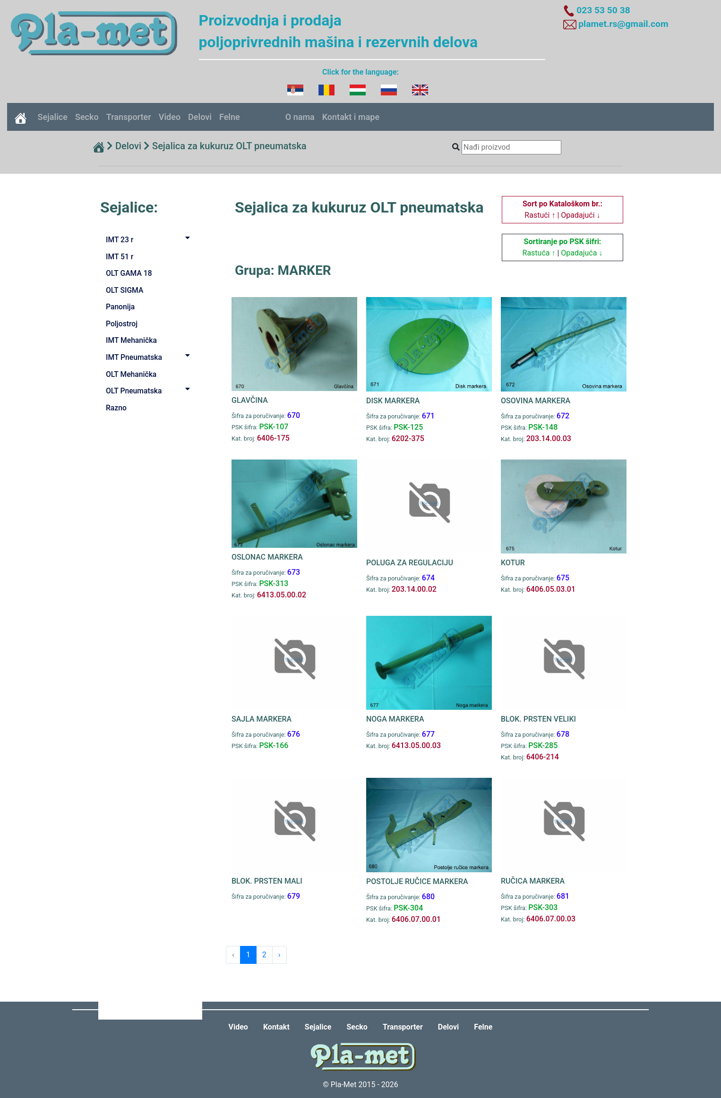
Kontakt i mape (350, 117)
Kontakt (276, 1026)
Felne (229, 117)
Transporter (128, 117)
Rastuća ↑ (539, 252)
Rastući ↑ (539, 215)
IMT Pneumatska (150, 357)
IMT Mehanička (131, 340)
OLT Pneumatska (150, 390)
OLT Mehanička (131, 374)
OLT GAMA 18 (129, 273)
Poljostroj (121, 323)
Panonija (120, 306)
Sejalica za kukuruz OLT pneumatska (229, 146)
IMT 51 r (119, 256)
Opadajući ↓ (580, 215)
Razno (116, 407)
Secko (87, 117)
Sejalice (53, 117)
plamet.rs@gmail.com (623, 23)
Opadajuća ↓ (581, 252)
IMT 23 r (150, 239)
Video (169, 117)
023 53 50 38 (603, 10)
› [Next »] (279, 954)
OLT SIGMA (124, 290)
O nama (300, 117)
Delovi (200, 117)
